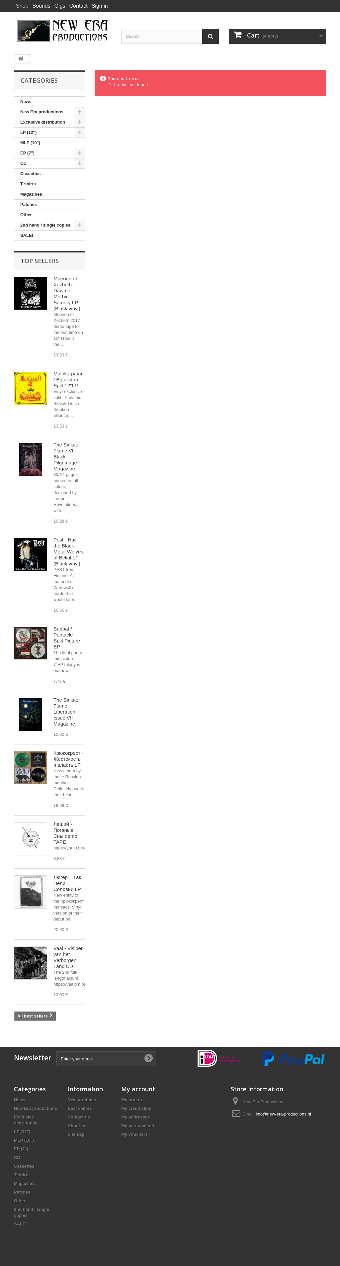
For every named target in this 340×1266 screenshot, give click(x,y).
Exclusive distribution (42, 122)
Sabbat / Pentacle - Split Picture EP (66, 637)
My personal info (138, 1125)
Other (26, 214)
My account (138, 1089)
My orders (131, 1099)
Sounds (41, 6)
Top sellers (40, 261)
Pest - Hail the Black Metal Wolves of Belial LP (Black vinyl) (68, 551)
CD (23, 163)
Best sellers (80, 1108)
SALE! (26, 235)
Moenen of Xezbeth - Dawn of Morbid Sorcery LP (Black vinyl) (66, 293)
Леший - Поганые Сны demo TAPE (65, 833)
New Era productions (41, 111)
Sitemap (76, 1134)
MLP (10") (30, 142)
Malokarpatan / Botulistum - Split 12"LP (68, 379)
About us (77, 1125)
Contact (78, 6)
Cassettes (30, 173)
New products (82, 1099)
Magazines (31, 194)
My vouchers (134, 1134)
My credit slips (136, 1108)
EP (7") (27, 152)
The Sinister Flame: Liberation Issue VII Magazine (66, 712)
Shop (22, 6)
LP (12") (28, 132)
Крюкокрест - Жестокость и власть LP (68, 759)
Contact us (79, 1117)
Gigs (59, 6)
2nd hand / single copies (45, 225)
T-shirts (28, 183)
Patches (28, 204)
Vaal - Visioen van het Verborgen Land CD (68, 957)
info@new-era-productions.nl (283, 1114)
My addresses (135, 1117)
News (26, 101)
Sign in (100, 6)
